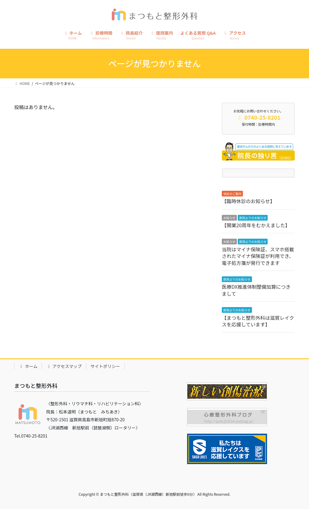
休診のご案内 (232, 193)
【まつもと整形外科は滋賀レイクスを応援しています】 (258, 321)
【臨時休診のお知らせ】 (248, 201)
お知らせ (229, 217)
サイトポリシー (105, 366)
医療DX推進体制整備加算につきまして (256, 290)
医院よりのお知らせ (252, 217)
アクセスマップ (64, 366)
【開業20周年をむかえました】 (256, 225)
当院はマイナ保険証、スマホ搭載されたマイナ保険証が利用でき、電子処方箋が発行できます (258, 256)
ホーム (28, 366)
